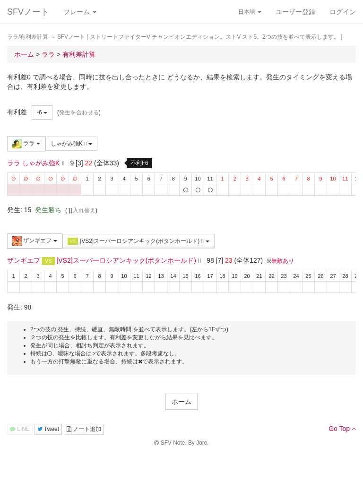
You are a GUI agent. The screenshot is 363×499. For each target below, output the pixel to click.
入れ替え (81, 210)
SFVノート (28, 12)
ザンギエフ (34, 241)
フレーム (79, 12)
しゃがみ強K (71, 143)
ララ (26, 143)
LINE (20, 429)
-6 (42, 112)
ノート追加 (84, 429)
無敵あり (282, 261)
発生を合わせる (79, 112)
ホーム (181, 401)
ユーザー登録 (295, 12)
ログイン (342, 12)
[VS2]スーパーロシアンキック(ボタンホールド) (138, 241)
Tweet (48, 429)
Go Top (342, 428)
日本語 (249, 12)
